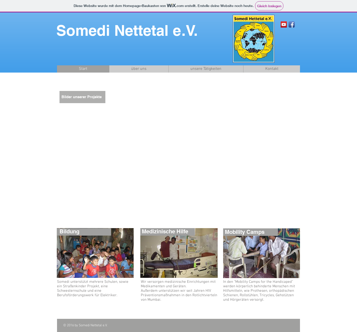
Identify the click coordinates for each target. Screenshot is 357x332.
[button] (177, 153)
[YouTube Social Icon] (284, 24)
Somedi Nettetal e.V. (127, 30)
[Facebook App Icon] (292, 24)
